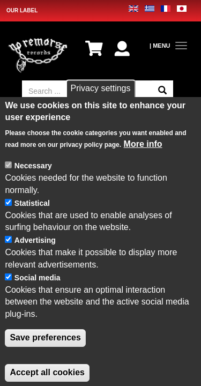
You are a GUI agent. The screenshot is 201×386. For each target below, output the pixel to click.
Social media (37, 292)
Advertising (35, 255)
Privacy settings (100, 103)
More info (143, 159)
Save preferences (45, 352)
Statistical (32, 217)
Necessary (33, 180)
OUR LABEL (22, 10)
